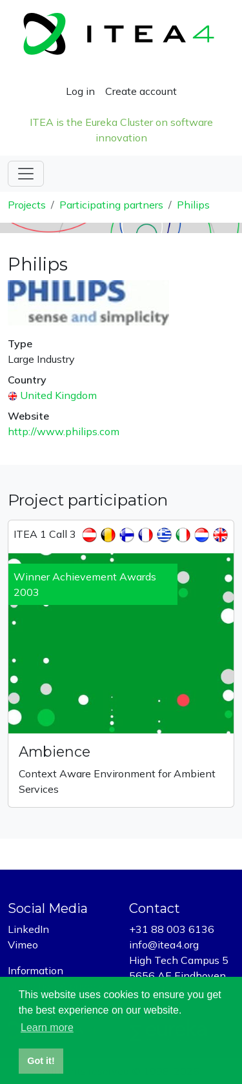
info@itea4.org (164, 944)
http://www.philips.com (63, 431)
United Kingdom (58, 395)
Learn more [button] (47, 1027)
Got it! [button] (40, 1061)
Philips (193, 204)
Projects (27, 204)
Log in (80, 91)
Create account (141, 91)
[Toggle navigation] (26, 174)
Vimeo (23, 944)
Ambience (54, 751)
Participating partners (111, 204)
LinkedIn (28, 929)
